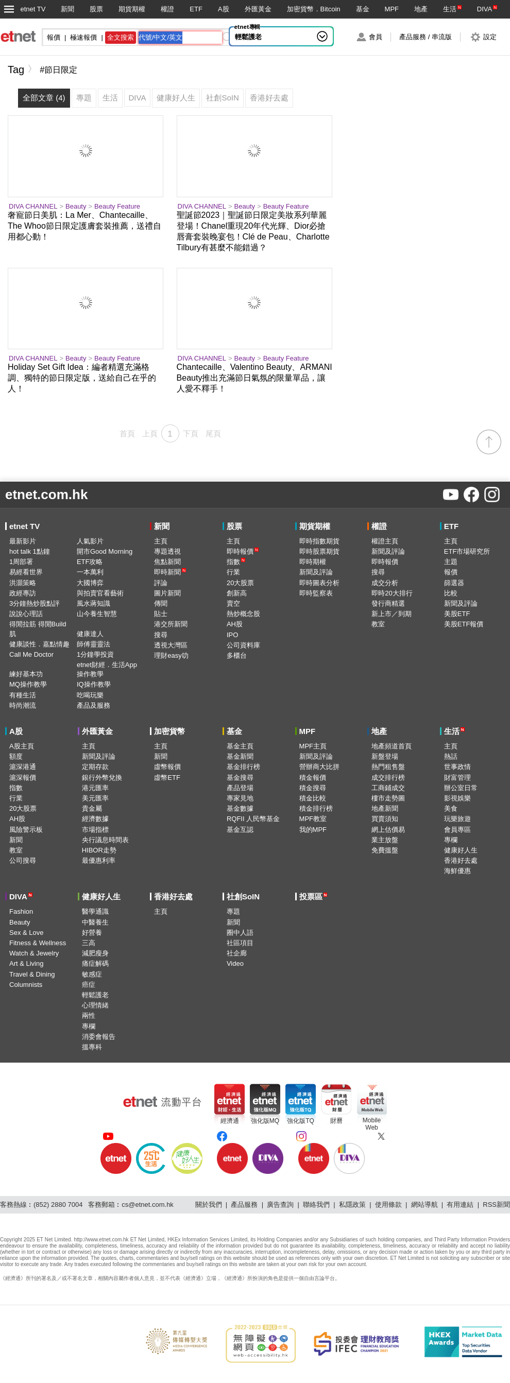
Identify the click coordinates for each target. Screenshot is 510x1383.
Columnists (25, 984)
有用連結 (460, 1204)
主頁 (160, 541)
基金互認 (240, 829)
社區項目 (240, 943)
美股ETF (457, 614)
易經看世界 (26, 572)
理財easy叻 (171, 655)
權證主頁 (384, 541)
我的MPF (313, 829)
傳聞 (160, 603)
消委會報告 (98, 1036)
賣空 (233, 603)
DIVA (484, 9)
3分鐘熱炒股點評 (34, 603)
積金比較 (312, 798)
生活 (449, 9)
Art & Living (26, 963)
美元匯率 (95, 798)
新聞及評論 (316, 572)
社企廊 (237, 953)
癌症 (88, 984)
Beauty (75, 206)
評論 (160, 583)
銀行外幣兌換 (102, 777)
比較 (450, 593)
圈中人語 (240, 932)
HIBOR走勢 (99, 850)
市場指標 (95, 829)
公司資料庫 (243, 645)
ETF (196, 9)
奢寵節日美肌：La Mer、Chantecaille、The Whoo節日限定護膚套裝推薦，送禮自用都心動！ (84, 226)
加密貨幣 (169, 731)
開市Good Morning (104, 551)
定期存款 (95, 767)
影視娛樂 (457, 798)
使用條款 (388, 1204)
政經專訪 (22, 593)
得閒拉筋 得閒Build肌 (37, 628)
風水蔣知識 (93, 603)
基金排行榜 (243, 767)
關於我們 (208, 1204)
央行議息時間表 (105, 840)
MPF (392, 9)
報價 (450, 572)
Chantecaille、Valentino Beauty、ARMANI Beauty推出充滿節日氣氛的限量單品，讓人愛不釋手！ (254, 378)
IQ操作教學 (94, 684)
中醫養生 (95, 922)
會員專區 (457, 829)
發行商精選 (388, 603)
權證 (167, 9)
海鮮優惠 (457, 871)
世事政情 (457, 767)
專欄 (450, 840)
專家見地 (240, 798)
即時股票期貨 (319, 551)
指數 (236, 562)
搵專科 (92, 1047)
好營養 (92, 932)
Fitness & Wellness (37, 943)
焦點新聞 (167, 562)
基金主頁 (240, 746)
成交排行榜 (388, 777)
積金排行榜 (316, 808)
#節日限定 (58, 69)
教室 (378, 624)
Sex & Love (26, 932)
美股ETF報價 (464, 624)
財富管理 (457, 777)
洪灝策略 (22, 583)
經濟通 (229, 1120)
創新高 (237, 593)
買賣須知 (384, 819)
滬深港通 (22, 767)
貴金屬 (92, 808)
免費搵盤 (384, 850)
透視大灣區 (171, 645)
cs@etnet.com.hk (148, 1204)
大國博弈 (90, 583)
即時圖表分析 (319, 583)
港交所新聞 (171, 624)
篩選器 (454, 583)
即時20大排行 (391, 593)
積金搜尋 (312, 788)
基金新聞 (240, 756)
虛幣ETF (167, 777)
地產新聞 (384, 808)
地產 (421, 9)
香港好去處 (461, 860)
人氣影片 (90, 541)
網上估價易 (388, 829)
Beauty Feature (117, 206)
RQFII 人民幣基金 (253, 819)
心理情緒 (95, 1005)
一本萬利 (90, 572)
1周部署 (21, 562)
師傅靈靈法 (93, 644)
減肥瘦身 (95, 953)
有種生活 (22, 695)
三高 (88, 943)
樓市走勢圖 (388, 798)
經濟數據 (95, 819)
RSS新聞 (496, 1204)
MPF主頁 (313, 746)
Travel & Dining (32, 974)
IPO (232, 635)
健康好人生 (461, 850)
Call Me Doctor (31, 654)
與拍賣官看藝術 (100, 593)
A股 (223, 9)
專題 (233, 911)
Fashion (21, 911)
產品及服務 (93, 705)
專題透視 (167, 551)
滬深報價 (22, 777)
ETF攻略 (90, 562)
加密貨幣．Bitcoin (314, 9)
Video (235, 963)
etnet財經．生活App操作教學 (107, 669)
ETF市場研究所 (467, 551)
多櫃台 (237, 655)
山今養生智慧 (97, 614)
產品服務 (244, 1204)
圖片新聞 (167, 593)
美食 (450, 808)
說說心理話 (26, 614)
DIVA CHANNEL (33, 206)
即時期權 (312, 562)
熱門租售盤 (388, 767)
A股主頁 (21, 746)
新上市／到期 (391, 614)
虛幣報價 (167, 767)
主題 (450, 562)
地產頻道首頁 (391, 746)
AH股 (235, 624)
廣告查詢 (280, 1204)
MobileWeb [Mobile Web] (372, 1124)
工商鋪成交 (388, 788)
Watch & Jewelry (34, 953)
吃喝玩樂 (90, 695)
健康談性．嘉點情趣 (39, 644)
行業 (233, 572)
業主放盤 (384, 840)
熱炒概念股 (243, 614)
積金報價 (312, 777)
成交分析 (384, 583)
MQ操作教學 (28, 684)
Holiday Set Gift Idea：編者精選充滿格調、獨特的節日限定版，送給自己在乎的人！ (82, 378)
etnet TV (32, 9)
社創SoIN (243, 896)
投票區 (313, 896)
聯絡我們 (316, 1204)
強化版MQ (265, 1120)
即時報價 (243, 551)
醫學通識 (95, 911)
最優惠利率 (98, 860)
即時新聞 (170, 572)
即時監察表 (316, 593)
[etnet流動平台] (162, 1101)
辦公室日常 (461, 788)
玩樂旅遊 (457, 819)
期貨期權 (131, 9)
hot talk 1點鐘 (29, 551)
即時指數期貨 (319, 541)
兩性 (88, 1015)
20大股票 (240, 583)
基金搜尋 (240, 777)
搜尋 (160, 635)
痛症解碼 (95, 963)
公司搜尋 (22, 860)
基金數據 (240, 808)
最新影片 (22, 541)
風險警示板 (26, 829)
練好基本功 (26, 674)
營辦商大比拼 (319, 767)
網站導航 (424, 1204)
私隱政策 (352, 1204)
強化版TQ (300, 1120)
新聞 (67, 9)
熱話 (450, 756)
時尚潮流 (22, 705)
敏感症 (92, 974)
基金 (362, 9)
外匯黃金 (258, 9)
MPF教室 (313, 819)
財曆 (336, 1120)
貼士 (160, 614)
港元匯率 (95, 788)
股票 (96, 9)
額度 (16, 756)
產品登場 (240, 788)
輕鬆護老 (248, 37)
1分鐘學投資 (95, 654)
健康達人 (90, 634)
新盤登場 (384, 756)
